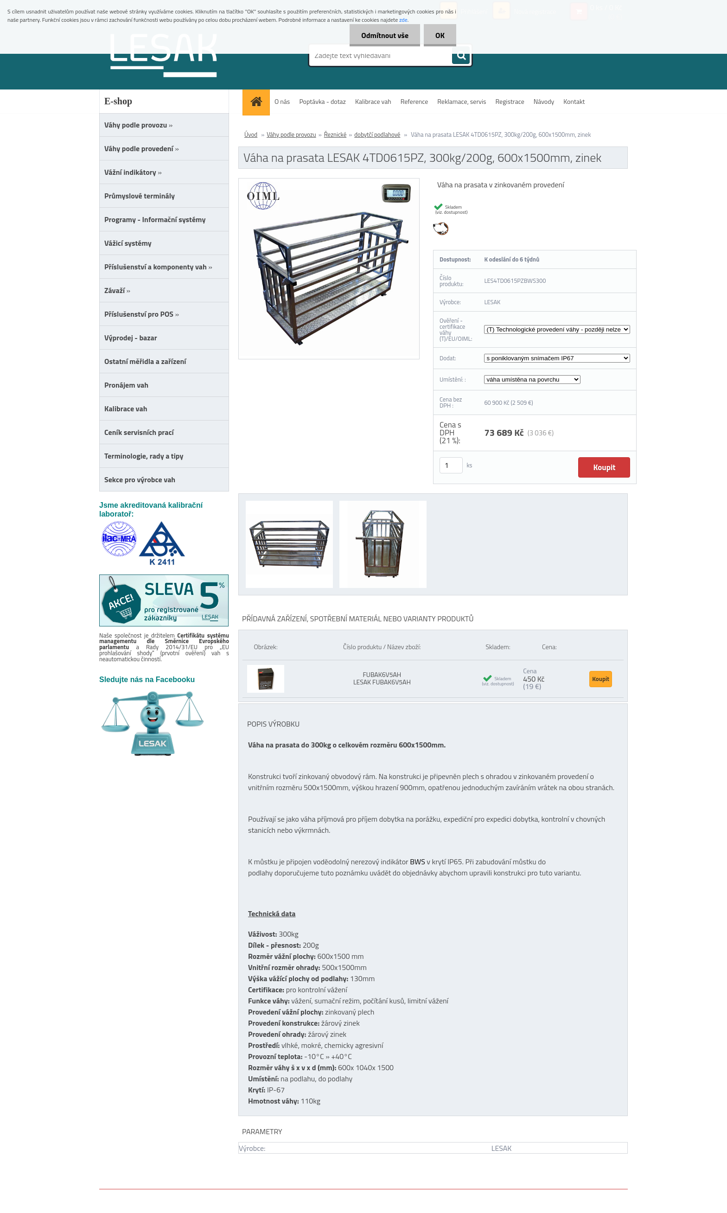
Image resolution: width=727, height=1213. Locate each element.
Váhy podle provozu (291, 134)
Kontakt (574, 101)
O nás (282, 101)
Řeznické (335, 134)
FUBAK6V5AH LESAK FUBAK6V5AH (382, 678)
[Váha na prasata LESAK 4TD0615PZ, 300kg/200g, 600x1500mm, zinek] (329, 182)
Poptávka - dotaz (322, 101)
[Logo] (163, 55)
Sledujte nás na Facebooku (147, 679)
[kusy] (451, 465)
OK (440, 35)
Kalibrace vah (373, 101)
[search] (461, 55)
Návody (544, 101)
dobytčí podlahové (377, 134)
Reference (414, 101)
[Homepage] (259, 101)
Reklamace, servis (461, 101)
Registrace (510, 101)
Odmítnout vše (384, 35)
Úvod (250, 134)
